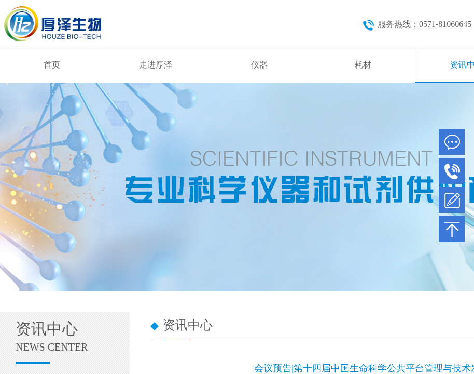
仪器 (259, 64)
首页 (52, 64)
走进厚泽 (155, 64)
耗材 (363, 64)
